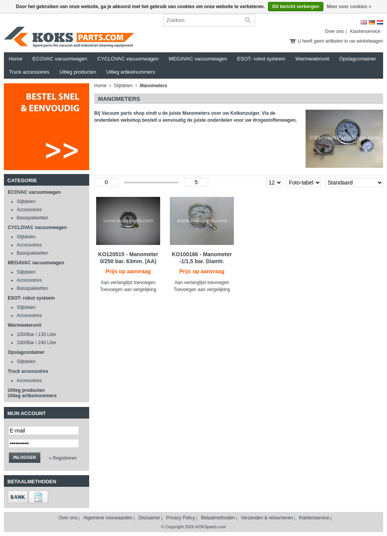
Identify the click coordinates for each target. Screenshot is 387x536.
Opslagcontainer (357, 59)
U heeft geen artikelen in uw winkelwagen (340, 41)
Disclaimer (149, 517)
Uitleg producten (77, 72)
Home (15, 59)
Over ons (334, 31)
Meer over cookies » (349, 6)
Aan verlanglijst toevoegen (128, 282)
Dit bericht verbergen (295, 6)
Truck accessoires (29, 72)
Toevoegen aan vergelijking (128, 289)
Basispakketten (32, 218)
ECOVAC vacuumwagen (60, 59)
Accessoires (29, 209)
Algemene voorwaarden (108, 517)
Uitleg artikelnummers (130, 72)
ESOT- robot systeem (261, 59)
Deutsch (372, 22)
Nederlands (380, 22)
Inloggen (24, 457)
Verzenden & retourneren (267, 517)
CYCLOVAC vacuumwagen (128, 59)
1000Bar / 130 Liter (36, 334)
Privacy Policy (180, 517)
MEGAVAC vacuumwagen (198, 59)
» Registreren (63, 458)
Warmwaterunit (312, 59)
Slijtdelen (26, 201)
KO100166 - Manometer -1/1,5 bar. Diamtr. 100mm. (202, 261)
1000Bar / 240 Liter (36, 342)
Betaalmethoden (218, 517)
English (364, 22)
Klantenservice (365, 31)
